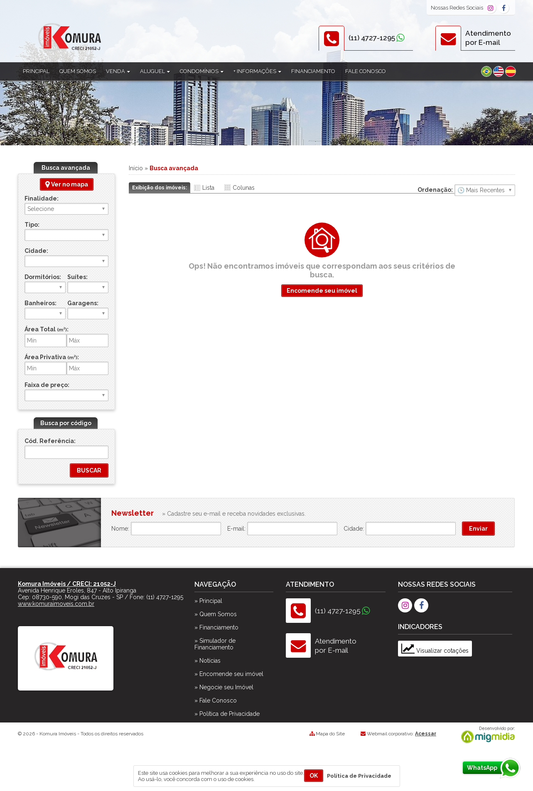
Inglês (498, 71)
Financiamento (313, 71)
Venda (118, 71)
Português (486, 71)
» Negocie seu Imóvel (223, 687)
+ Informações (257, 71)
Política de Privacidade (359, 776)
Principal (36, 71)
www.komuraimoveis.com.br (56, 603)
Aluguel (155, 71)
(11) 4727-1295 (372, 38)
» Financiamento (216, 627)
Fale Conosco (365, 71)
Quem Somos (77, 71)
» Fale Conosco (215, 700)
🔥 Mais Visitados (484, 190)
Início (136, 168)
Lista (208, 187)
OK (313, 775)
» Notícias (207, 660)
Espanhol (510, 71)
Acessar (425, 734)
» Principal (208, 601)
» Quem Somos (215, 614)
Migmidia (486, 735)
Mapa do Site (330, 734)
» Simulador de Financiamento (215, 644)
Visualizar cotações (435, 650)
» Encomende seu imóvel (228, 674)
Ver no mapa (66, 184)
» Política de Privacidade (227, 713)
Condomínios (202, 71)
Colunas (244, 187)
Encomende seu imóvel (322, 290)
